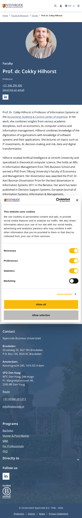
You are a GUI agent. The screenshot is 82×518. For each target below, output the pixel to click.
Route (6, 391)
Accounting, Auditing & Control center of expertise (37, 117)
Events (31, 513)
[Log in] (60, 6)
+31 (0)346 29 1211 (14, 399)
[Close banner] (77, 200)
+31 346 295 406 (12, 85)
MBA (5, 441)
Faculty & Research (19, 15)
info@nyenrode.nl (13, 406)
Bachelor (8, 430)
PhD (5, 451)
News (42, 513)
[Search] (55, 6)
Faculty (35, 15)
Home (5, 15)
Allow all (41, 304)
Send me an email (13, 90)
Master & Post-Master (16, 436)
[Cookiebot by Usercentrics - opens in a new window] (56, 200)
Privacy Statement (58, 513)
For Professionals (13, 446)
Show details (64, 294)
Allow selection (41, 315)
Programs (19, 513)
